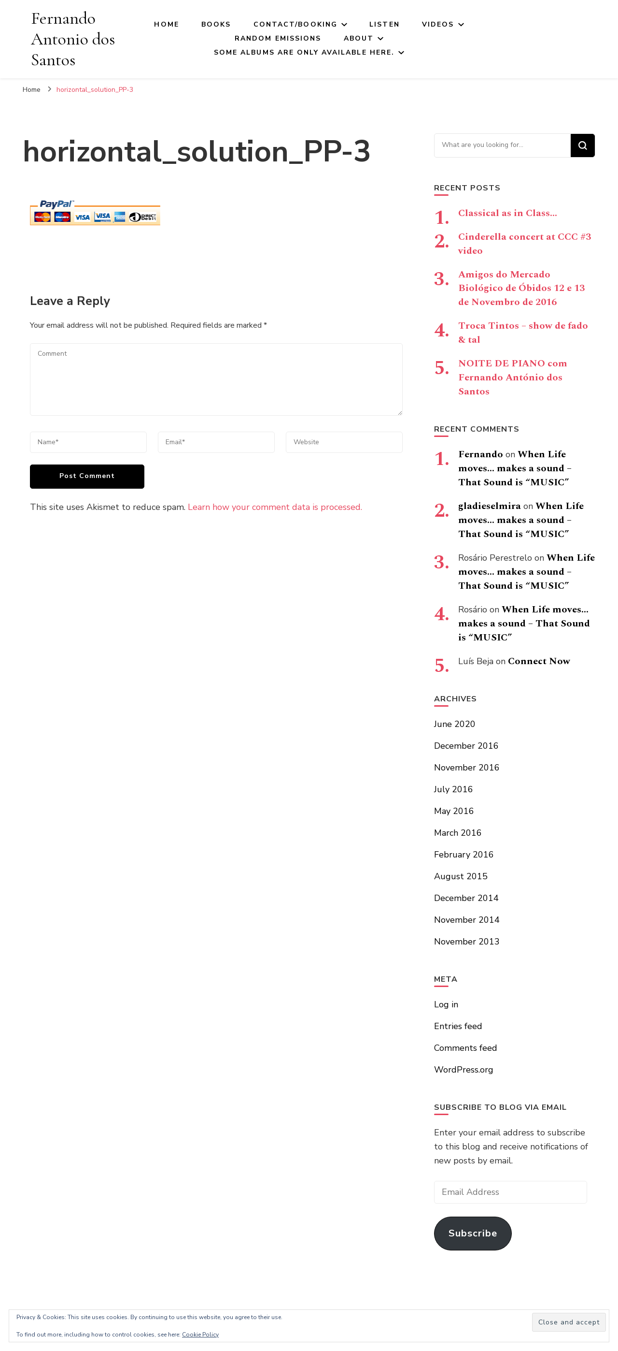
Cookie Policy (200, 1334)
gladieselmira (489, 506)
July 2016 (453, 789)
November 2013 (467, 941)
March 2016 (458, 833)
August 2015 (461, 876)
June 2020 (455, 724)
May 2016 (454, 811)
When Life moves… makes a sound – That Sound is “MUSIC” (515, 468)
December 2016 (466, 746)
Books (216, 24)
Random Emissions (278, 38)
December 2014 (466, 898)
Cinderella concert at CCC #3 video (524, 244)
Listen (384, 24)
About (359, 38)
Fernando (480, 454)
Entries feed (458, 1026)
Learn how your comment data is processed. (275, 507)
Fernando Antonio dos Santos (73, 39)
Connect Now (539, 661)
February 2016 (464, 854)
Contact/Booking (295, 24)
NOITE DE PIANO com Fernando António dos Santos (512, 377)
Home (166, 24)
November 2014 (467, 920)
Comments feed (465, 1048)
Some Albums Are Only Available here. (304, 52)
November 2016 (467, 767)
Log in (446, 1004)
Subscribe (473, 1233)
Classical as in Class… (507, 213)
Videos (438, 24)
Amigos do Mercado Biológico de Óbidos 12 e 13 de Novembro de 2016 (521, 288)
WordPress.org (463, 1069)
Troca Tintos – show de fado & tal (523, 333)
